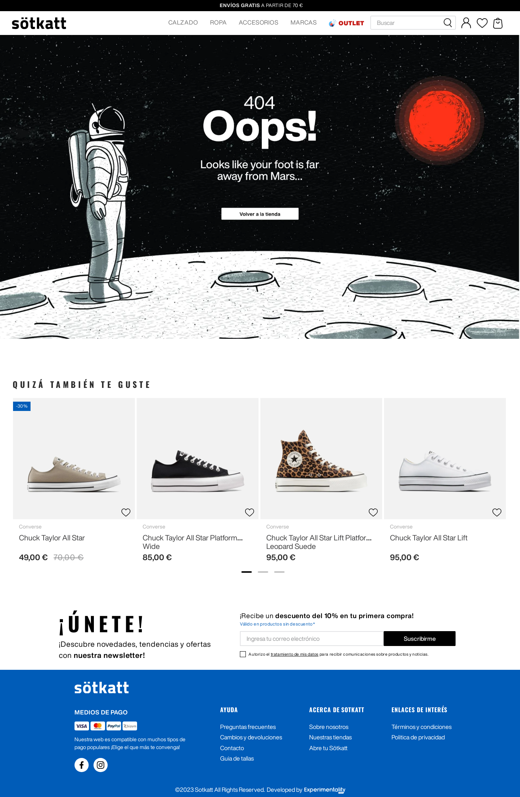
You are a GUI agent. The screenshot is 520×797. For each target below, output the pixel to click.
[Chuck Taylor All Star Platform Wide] (198, 483)
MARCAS (304, 22)
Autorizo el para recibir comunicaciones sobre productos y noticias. (338, 654)
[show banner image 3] (279, 572)
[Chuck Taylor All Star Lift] (445, 483)
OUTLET (351, 23)
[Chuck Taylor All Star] (74, 483)
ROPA (218, 22)
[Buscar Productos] (449, 22)
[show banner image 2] (263, 572)
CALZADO (183, 22)
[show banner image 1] (246, 572)
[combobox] (413, 23)
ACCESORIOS (259, 22)
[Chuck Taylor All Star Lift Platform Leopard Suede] (321, 483)
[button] (183, 23)
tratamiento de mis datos (294, 654)
